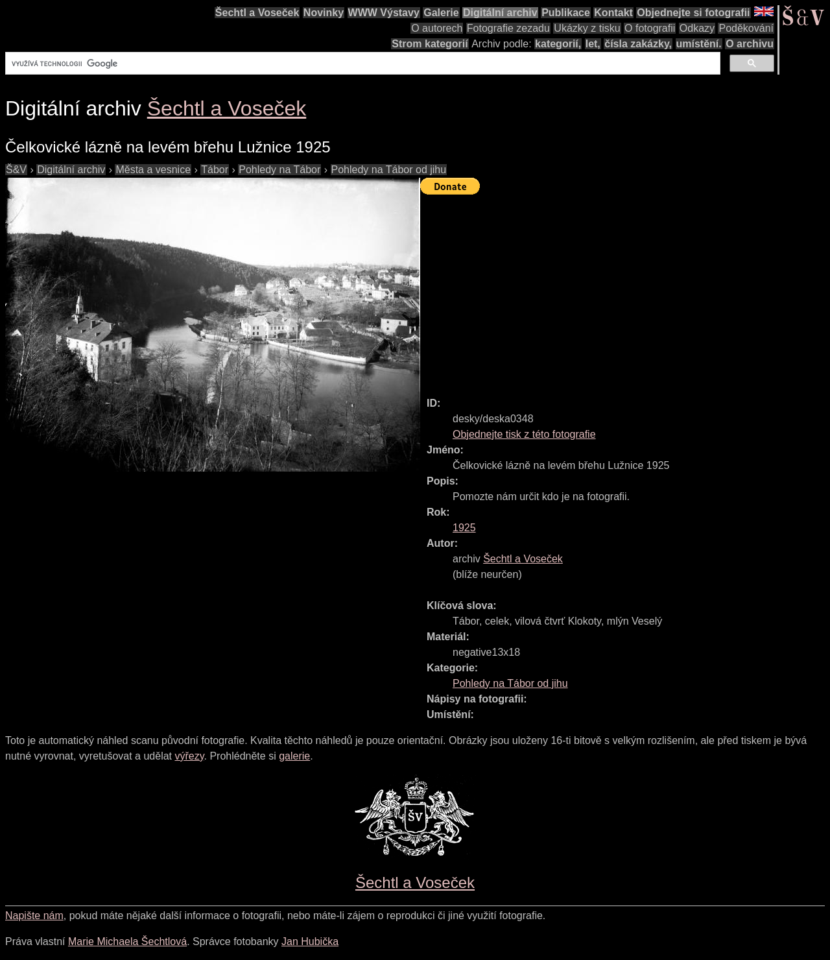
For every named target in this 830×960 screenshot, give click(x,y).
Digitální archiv (500, 12)
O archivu (750, 43)
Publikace (565, 12)
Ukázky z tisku (587, 28)
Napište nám (34, 915)
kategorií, (558, 43)
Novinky (323, 12)
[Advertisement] (625, 290)
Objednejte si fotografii (693, 12)
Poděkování (746, 28)
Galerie (440, 12)
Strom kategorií (430, 43)
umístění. (699, 43)
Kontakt (613, 12)
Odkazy (697, 28)
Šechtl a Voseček (257, 12)
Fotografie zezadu (508, 28)
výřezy (189, 756)
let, (593, 43)
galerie (294, 756)
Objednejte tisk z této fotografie (524, 434)
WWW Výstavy (384, 12)
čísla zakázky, (638, 43)
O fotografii (649, 28)
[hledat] (361, 63)
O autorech (436, 28)
